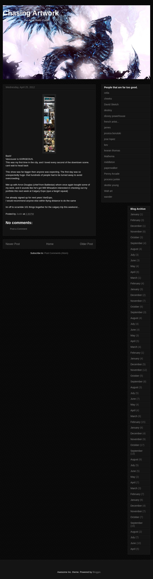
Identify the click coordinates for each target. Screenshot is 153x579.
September (136, 243)
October (134, 237)
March (133, 277)
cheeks (108, 98)
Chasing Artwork (31, 13)
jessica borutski (112, 133)
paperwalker (110, 168)
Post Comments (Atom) (56, 253)
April (132, 272)
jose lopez (109, 139)
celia (106, 92)
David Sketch (111, 104)
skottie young (111, 185)
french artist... (111, 121)
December (136, 226)
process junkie (112, 179)
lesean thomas (112, 150)
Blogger (96, 572)
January (134, 214)
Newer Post (13, 243)
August (134, 249)
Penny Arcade (111, 173)
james (107, 127)
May (132, 266)
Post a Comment (18, 229)
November (136, 231)
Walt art (108, 191)
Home (50, 243)
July (132, 254)
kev (106, 144)
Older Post (86, 243)
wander (108, 196)
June (133, 260)
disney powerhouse (114, 116)
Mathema (109, 156)
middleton (109, 162)
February (135, 220)
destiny (108, 110)
